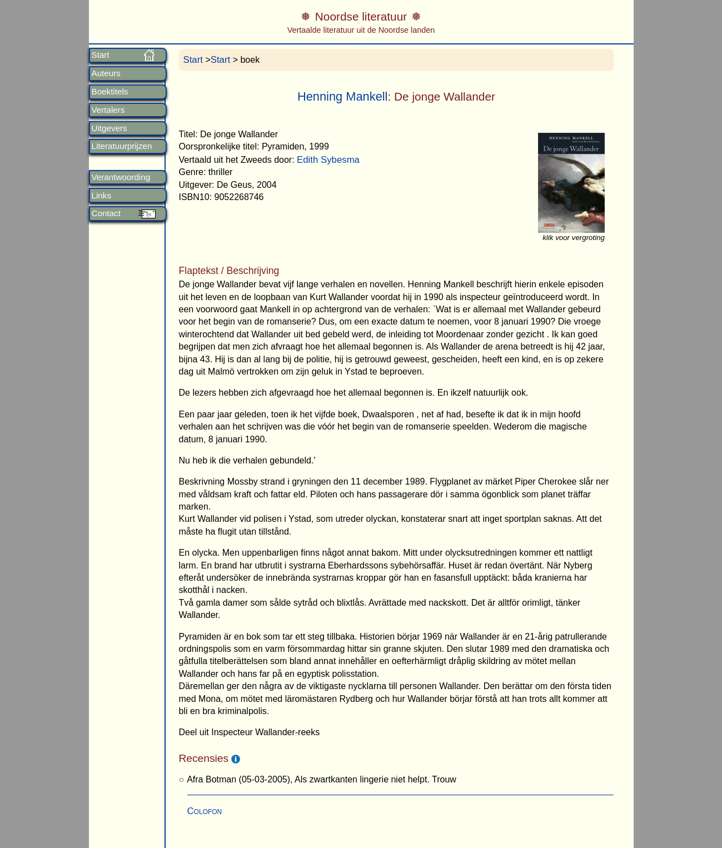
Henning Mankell (342, 96)
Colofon (204, 811)
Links (101, 195)
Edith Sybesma (328, 159)
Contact (106, 213)
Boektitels (110, 91)
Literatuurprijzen (122, 146)
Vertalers (108, 110)
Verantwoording (121, 177)
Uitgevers (109, 128)
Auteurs (106, 73)
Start (100, 55)
